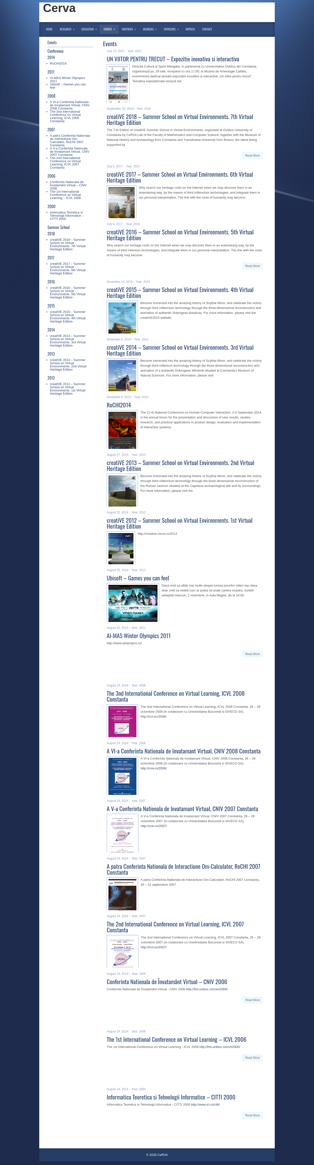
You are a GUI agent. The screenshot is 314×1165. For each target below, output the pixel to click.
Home (49, 29)
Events (111, 28)
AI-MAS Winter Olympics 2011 (67, 79)
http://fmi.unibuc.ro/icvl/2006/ (219, 1047)
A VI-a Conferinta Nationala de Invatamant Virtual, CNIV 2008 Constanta (70, 105)
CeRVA (162, 1155)
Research (69, 28)
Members (151, 28)
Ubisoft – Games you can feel (68, 85)
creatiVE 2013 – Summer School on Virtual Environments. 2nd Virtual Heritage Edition (68, 364)
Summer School (59, 227)
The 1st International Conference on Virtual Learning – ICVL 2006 (65, 195)
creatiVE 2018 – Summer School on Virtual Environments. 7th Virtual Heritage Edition (68, 244)
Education (90, 28)
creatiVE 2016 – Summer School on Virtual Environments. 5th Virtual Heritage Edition (68, 292)
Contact (207, 29)
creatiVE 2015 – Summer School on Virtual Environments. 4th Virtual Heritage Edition (68, 316)
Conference (56, 51)
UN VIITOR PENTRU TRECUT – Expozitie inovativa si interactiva (173, 58)
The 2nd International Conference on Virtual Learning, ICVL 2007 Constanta (65, 162)
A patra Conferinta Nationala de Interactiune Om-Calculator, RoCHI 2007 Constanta (70, 140)
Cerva (59, 7)
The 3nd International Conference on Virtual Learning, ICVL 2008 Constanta (65, 116)
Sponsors (173, 28)
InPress (190, 29)
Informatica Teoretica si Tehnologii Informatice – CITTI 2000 (67, 216)
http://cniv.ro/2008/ (154, 768)
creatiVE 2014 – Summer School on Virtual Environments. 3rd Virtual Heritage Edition (68, 340)
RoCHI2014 (58, 63)
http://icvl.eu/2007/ (154, 947)
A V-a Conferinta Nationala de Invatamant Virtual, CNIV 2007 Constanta (70, 152)
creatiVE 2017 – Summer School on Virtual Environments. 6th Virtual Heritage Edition (68, 268)
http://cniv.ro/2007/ (154, 826)
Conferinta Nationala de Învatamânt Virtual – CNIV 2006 (68, 185)
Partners (130, 28)
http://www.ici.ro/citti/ (205, 1104)
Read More (252, 155)
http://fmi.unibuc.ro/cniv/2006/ (207, 989)
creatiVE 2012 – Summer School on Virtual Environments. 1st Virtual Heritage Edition (68, 388)
